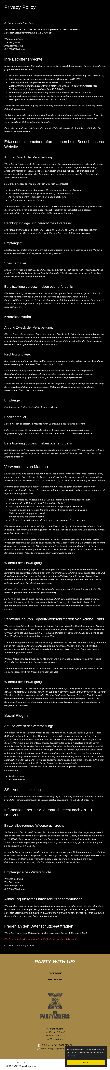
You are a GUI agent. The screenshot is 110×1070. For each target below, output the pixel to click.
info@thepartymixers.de (60, 1049)
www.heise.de (70, 763)
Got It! (86, 1063)
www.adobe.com (50, 662)
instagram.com (16, 780)
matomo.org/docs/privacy (42, 593)
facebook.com (16, 776)
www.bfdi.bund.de (20, 132)
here (31, 23)
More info (71, 1056)
